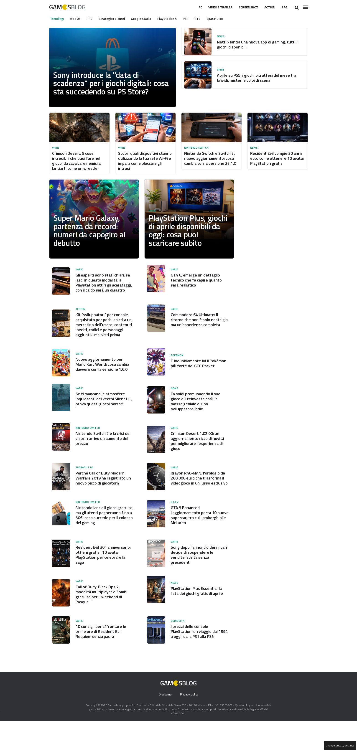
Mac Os (76, 18)
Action (268, 7)
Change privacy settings (339, 745)
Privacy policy (189, 724)
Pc (191, 7)
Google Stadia (145, 18)
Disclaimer (165, 724)
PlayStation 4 (173, 18)
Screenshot (244, 7)
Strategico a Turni (115, 18)
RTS (205, 18)
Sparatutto (223, 18)
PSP (192, 18)
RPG (283, 7)
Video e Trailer (213, 7)
